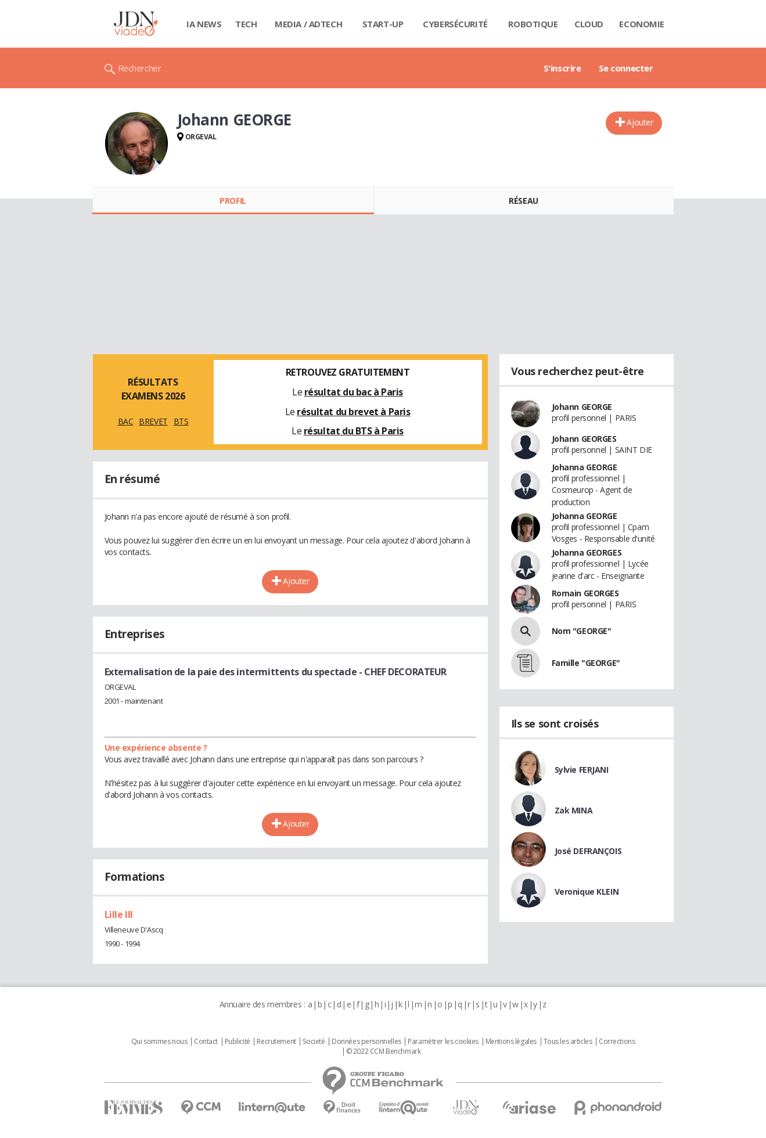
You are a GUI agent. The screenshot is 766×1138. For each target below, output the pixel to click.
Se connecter (626, 68)
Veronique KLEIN (587, 891)
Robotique (533, 24)
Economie (641, 24)
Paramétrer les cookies (443, 1042)
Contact (206, 1042)
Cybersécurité (455, 24)
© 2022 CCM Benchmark (383, 1051)
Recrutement (276, 1042)
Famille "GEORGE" (586, 662)
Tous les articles (568, 1042)
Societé (314, 1042)
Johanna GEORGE (584, 467)
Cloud (588, 24)
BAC (126, 421)
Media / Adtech (308, 24)
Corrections (617, 1042)
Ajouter (640, 122)
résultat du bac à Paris (353, 392)
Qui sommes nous (159, 1042)
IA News (203, 24)
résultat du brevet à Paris (353, 411)
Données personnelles (366, 1042)
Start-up (383, 24)
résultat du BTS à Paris (354, 430)
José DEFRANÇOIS (588, 850)
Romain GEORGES (585, 593)
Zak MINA (574, 810)
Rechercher (139, 68)
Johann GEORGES (584, 438)
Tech (246, 24)
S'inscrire (562, 68)
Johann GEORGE (582, 406)
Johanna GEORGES (587, 552)
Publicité (237, 1042)
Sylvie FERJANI (582, 769)
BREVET (153, 421)
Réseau (523, 200)
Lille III (119, 914)
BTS (181, 421)
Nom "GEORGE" (582, 630)
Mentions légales (511, 1042)
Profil (233, 200)
